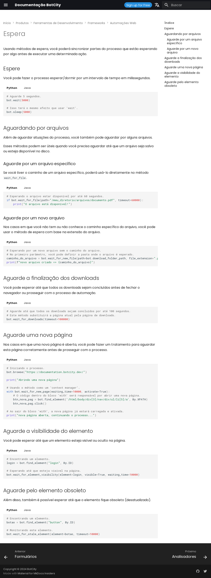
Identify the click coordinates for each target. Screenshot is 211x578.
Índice (169, 23)
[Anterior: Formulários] (21, 555)
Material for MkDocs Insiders (36, 573)
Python (12, 88)
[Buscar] (186, 5)
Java (27, 88)
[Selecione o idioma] (157, 5)
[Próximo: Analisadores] (188, 555)
